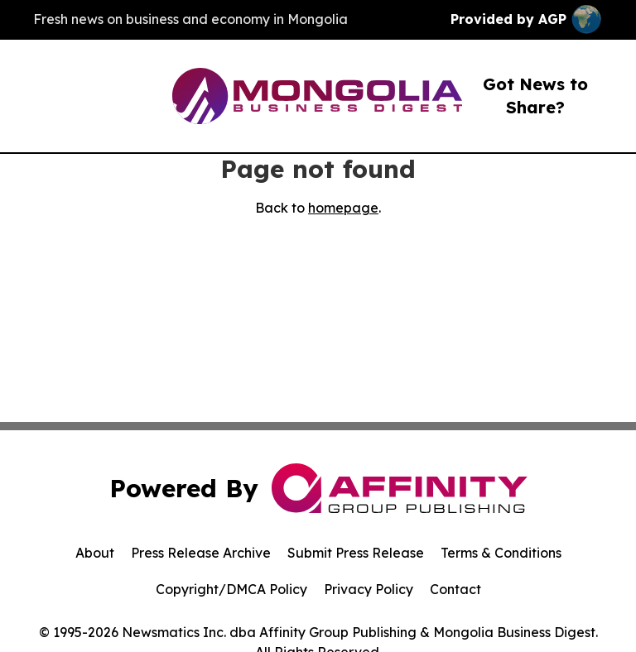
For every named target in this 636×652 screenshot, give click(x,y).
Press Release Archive (201, 552)
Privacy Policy (368, 589)
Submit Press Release (355, 552)
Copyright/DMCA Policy (231, 589)
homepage (343, 207)
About (94, 552)
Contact (455, 589)
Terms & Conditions (501, 552)
